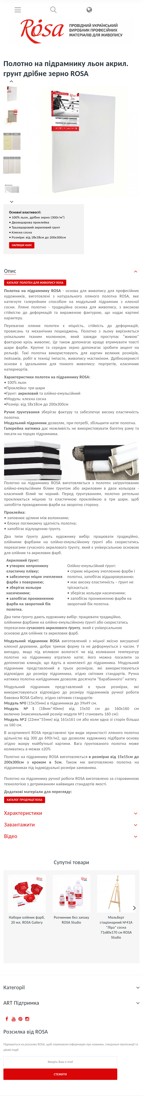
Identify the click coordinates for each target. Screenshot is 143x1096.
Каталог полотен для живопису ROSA (35, 282)
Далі (12, 201)
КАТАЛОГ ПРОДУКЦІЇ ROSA (24, 799)
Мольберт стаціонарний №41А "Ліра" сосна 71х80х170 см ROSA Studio (116, 927)
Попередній (12, 81)
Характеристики (23, 813)
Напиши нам (22, 245)
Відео (10, 836)
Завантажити (19, 824)
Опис (10, 271)
